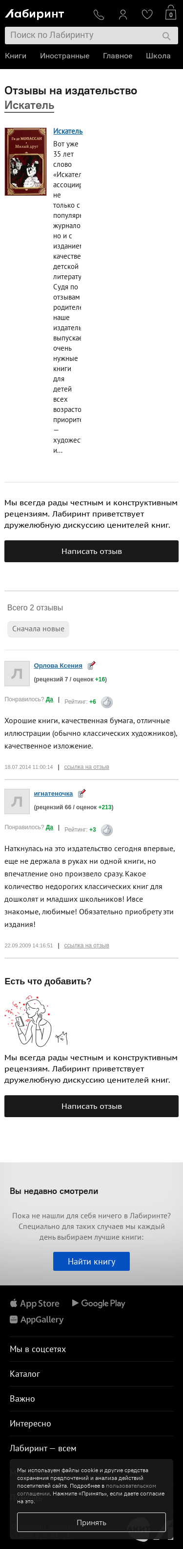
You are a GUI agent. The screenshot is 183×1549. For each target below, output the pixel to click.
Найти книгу (91, 1261)
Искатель (67, 131)
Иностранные (64, 55)
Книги (15, 55)
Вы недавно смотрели (54, 1190)
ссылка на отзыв (86, 767)
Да (49, 699)
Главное (117, 55)
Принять (91, 1522)
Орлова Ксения (58, 665)
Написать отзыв (91, 551)
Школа (158, 55)
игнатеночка (53, 793)
